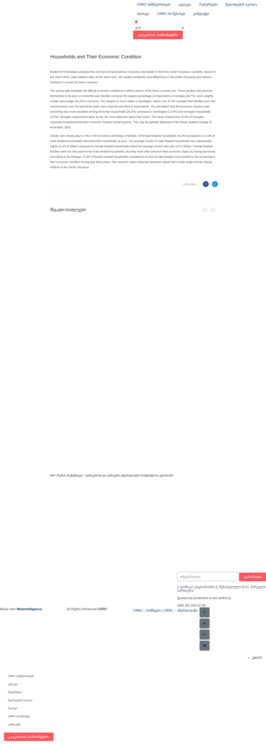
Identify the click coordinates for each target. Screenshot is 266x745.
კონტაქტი (201, 14)
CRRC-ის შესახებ (171, 14)
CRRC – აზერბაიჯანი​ (181, 610)
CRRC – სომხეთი (147, 610)
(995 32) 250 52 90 (191, 605)
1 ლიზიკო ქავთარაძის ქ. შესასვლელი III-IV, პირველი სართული (213, 588)
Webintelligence (29, 609)
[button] (136, 22)
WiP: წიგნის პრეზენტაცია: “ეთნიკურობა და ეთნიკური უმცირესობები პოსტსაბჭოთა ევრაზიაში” (112, 475)
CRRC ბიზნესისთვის (154, 4)
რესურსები (208, 4)
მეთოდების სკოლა (241, 4)
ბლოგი (143, 14)
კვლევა (184, 4)
